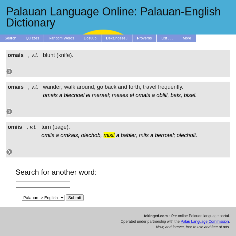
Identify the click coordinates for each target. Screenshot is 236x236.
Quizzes (32, 38)
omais (50, 95)
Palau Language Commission (205, 221)
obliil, (162, 95)
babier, (129, 135)
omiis (47, 135)
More (187, 38)
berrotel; (165, 135)
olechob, (91, 135)
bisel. (190, 95)
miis (144, 135)
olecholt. (187, 135)
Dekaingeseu (117, 38)
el (88, 95)
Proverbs (144, 38)
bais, (176, 95)
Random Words (61, 38)
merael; (101, 95)
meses (120, 95)
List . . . (167, 38)
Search (10, 38)
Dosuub (90, 38)
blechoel (74, 95)
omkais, (70, 135)
